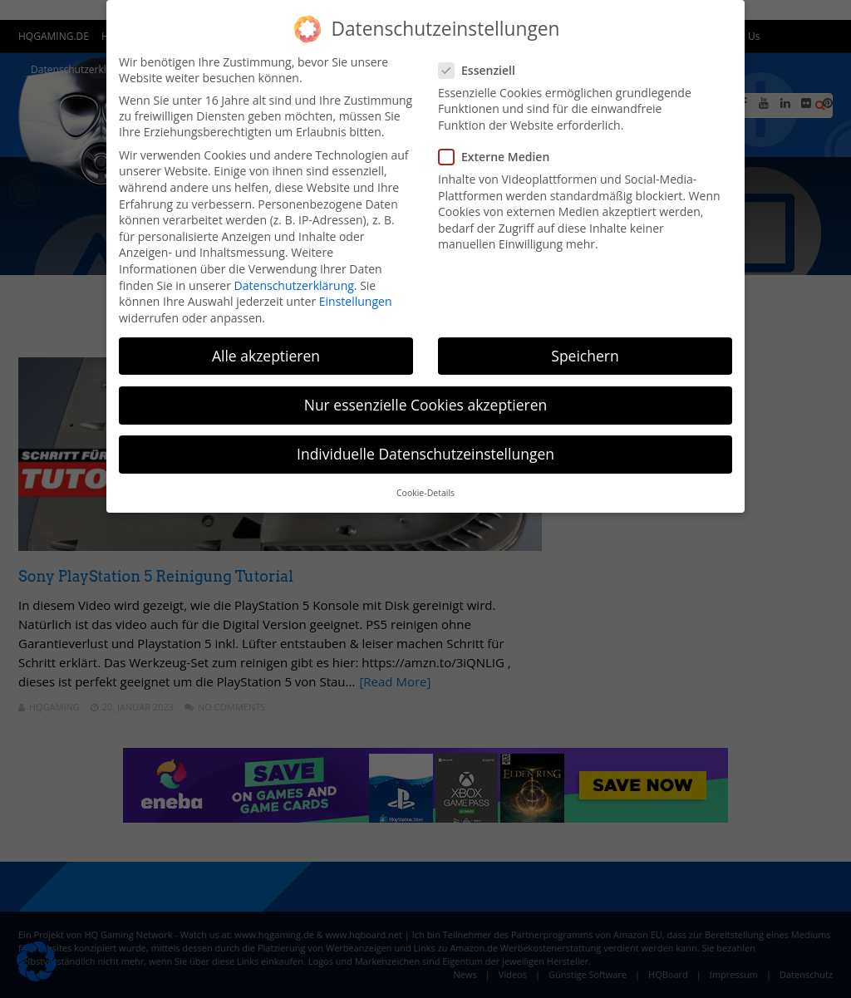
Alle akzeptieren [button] (266, 356)
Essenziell (482, 70)
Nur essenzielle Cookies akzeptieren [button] (426, 405)
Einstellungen (355, 301)
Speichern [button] (584, 356)
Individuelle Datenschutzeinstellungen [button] (425, 454)
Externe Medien (499, 157)
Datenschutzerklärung (294, 285)
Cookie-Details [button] (425, 493)
